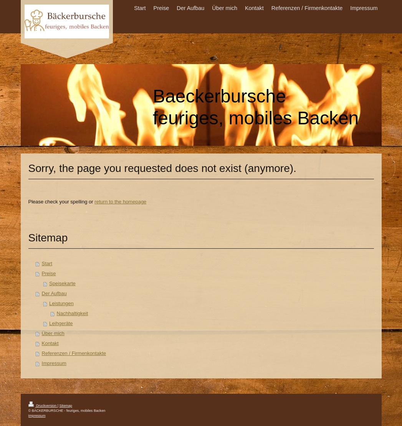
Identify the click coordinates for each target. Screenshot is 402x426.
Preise (49, 273)
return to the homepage (120, 202)
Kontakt (50, 343)
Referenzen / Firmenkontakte (74, 353)
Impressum (54, 363)
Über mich (53, 333)
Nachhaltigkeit (72, 313)
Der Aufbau (54, 293)
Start (47, 263)
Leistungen (61, 303)
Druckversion (43, 406)
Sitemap (66, 406)
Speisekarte (62, 283)
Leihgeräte (61, 323)
